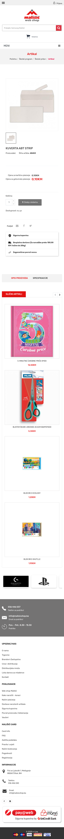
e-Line (35, 831)
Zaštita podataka (9, 740)
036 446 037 (14, 606)
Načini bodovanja (9, 749)
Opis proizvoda (19, 278)
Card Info (6, 731)
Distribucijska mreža (11, 668)
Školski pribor (40, 59)
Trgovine (5, 655)
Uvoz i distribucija (9, 663)
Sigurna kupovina (9, 708)
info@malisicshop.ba (19, 615)
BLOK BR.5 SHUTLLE (32, 559)
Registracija (7, 757)
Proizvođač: (11, 153)
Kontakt (5, 677)
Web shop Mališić (9, 690)
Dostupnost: (11, 210)
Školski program (25, 59)
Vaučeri (5, 717)
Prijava (57, 3)
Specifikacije (40, 278)
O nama (5, 650)
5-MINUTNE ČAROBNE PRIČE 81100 (31, 361)
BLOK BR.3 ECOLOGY (32, 493)
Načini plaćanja (8, 699)
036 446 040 (13, 783)
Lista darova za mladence (13, 672)
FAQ (3, 735)
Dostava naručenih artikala (13, 704)
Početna (13, 59)
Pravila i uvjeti (8, 744)
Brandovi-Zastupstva (11, 659)
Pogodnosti (7, 753)
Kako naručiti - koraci (11, 695)
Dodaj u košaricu (30, 202)
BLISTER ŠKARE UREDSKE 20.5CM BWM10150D (32, 427)
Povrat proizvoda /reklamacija (15, 713)
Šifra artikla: (24, 153)
